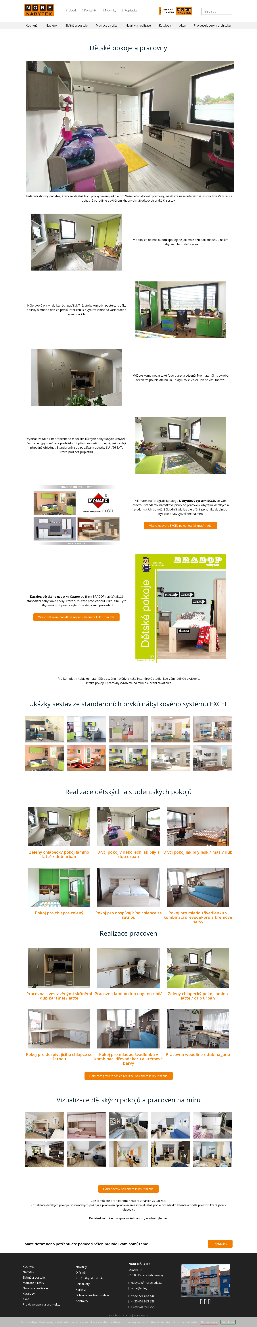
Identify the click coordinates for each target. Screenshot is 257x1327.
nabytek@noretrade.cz (146, 1283)
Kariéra (81, 1290)
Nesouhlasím (209, 1322)
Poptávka (130, 10)
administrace (141, 1315)
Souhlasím (228, 1322)
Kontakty (90, 10)
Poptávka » (220, 1244)
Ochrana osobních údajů (92, 1295)
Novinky (110, 10)
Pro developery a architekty (212, 25)
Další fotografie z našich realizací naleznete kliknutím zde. (128, 1076)
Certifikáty (83, 1284)
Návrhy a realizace (138, 25)
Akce (182, 25)
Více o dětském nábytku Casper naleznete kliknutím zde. (76, 617)
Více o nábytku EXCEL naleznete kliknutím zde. (180, 526)
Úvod (72, 10)
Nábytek (51, 25)
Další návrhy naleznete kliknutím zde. (128, 1189)
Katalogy (165, 25)
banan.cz (126, 1315)
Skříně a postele (77, 25)
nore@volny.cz (141, 1288)
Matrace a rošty (106, 25)
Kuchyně (31, 25)
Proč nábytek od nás (90, 1278)
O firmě (81, 1273)
